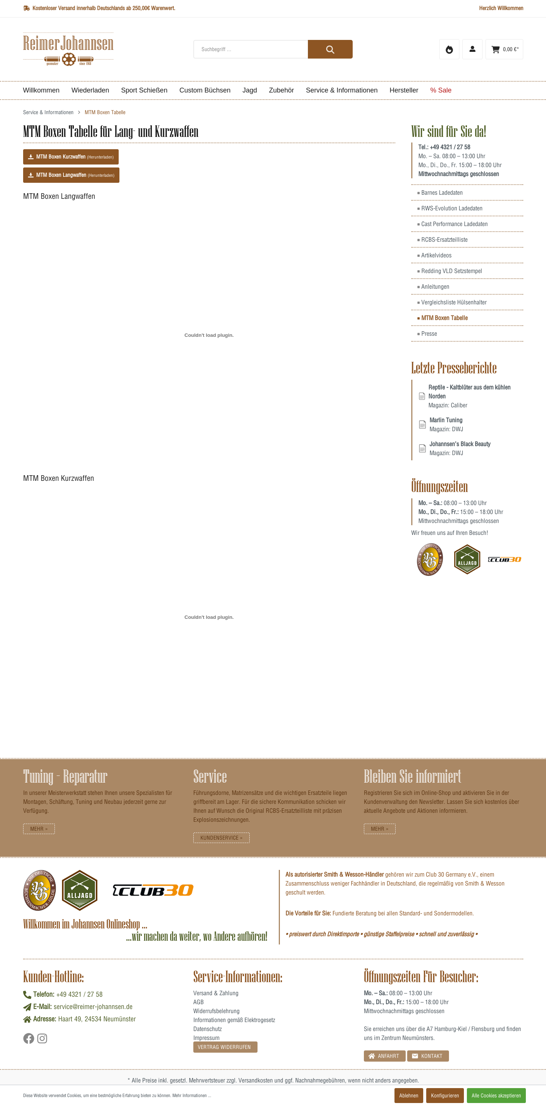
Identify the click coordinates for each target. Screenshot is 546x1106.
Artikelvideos (434, 255)
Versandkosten (255, 1080)
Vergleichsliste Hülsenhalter (452, 302)
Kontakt (427, 1055)
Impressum (206, 1037)
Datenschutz (207, 1029)
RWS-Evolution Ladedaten (450, 208)
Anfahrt (383, 1055)
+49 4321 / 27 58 (450, 147)
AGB (198, 1002)
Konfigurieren (445, 1095)
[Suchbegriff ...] (273, 49)
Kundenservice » (221, 837)
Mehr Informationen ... (191, 1095)
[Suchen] (330, 49)
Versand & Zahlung (215, 993)
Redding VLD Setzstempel (449, 271)
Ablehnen (408, 1095)
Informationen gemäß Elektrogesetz (234, 1020)
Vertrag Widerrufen (224, 1047)
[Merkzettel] (449, 49)
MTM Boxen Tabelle (442, 318)
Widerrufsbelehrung (216, 1011)
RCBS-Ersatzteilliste (442, 239)
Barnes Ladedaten (440, 192)
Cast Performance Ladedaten (452, 224)
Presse (427, 333)
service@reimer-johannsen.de (93, 1006)
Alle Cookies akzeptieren (496, 1095)
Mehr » (39, 828)
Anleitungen (433, 286)
